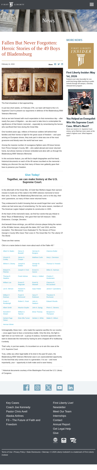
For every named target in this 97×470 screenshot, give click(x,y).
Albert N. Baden (8, 251)
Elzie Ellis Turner (24, 318)
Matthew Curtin (37, 257)
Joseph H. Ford (23, 270)
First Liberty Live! (63, 402)
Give (56, 432)
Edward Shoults (52, 301)
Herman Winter (8, 324)
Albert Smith (7, 307)
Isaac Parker (36, 289)
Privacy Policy (19, 452)
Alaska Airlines (15, 415)
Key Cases (12, 402)
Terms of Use (7, 452)
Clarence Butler (52, 251)
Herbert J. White (38, 318)
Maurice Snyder (23, 307)
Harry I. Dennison (53, 257)
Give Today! (32, 174)
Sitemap (45, 452)
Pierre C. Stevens (53, 307)
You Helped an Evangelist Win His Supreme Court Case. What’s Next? (80, 122)
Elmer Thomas (37, 312)
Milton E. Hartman (53, 270)
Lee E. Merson (8, 289)
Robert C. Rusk (23, 301)
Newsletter (59, 407)
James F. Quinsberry (54, 289)
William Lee (7, 282)
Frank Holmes (23, 276)
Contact (57, 420)
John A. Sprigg (37, 307)
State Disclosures (34, 452)
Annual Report (61, 424)
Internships (59, 415)
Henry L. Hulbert (38, 276)
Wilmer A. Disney (9, 264)
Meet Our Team (62, 411)
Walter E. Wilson (52, 318)
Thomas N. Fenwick (53, 264)
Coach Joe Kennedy (18, 407)
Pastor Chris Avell (16, 411)
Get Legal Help (62, 428)
